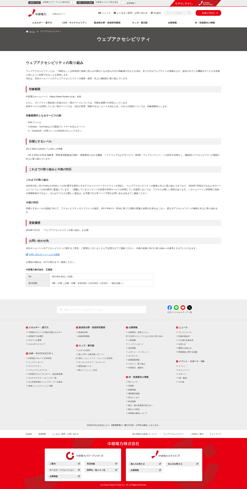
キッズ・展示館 (139, 22)
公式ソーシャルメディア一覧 (179, 312)
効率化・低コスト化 (102, 470)
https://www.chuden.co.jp (62, 96)
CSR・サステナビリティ (74, 22)
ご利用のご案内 (197, 434)
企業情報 (172, 22)
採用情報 (42, 434)
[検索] (189, 13)
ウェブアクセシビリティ (173, 434)
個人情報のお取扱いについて (144, 434)
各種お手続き (208, 13)
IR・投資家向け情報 (205, 22)
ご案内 (64, 464)
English (157, 13)
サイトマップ (215, 434)
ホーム (32, 31)
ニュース (106, 13)
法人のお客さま (183, 464)
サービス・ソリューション (64, 470)
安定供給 (102, 464)
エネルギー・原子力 (42, 22)
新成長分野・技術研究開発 (107, 22)
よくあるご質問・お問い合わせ (132, 13)
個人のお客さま (145, 464)
